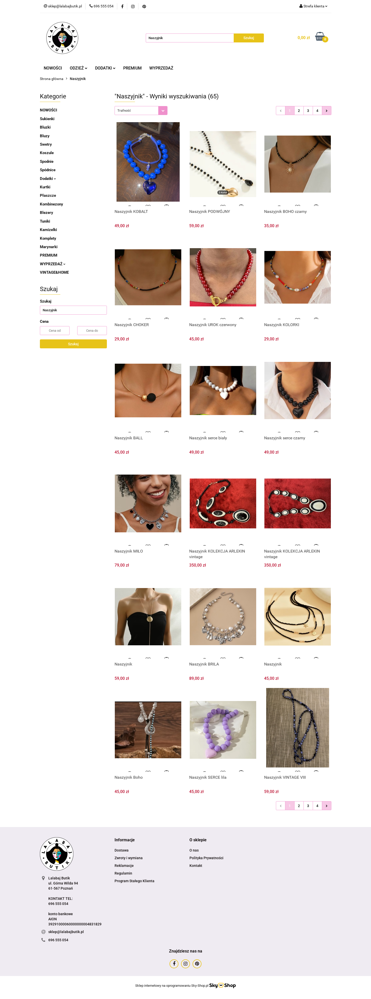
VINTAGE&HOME (54, 272)
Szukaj (73, 344)
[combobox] (141, 110)
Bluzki (45, 127)
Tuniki (45, 221)
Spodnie (46, 161)
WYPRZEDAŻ (161, 68)
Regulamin (123, 873)
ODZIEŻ (78, 68)
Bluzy (45, 136)
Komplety (48, 238)
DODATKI (105, 68)
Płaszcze (48, 195)
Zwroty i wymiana (129, 858)
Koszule (47, 153)
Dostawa (122, 850)
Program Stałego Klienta (134, 881)
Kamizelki (48, 229)
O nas (194, 850)
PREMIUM (132, 68)
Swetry (46, 144)
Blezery (46, 212)
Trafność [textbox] (124, 110)
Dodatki (48, 178)
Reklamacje (124, 866)
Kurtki (45, 187)
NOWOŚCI (53, 68)
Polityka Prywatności (206, 858)
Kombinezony (51, 204)
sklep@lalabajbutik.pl (66, 932)
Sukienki (47, 119)
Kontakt (195, 866)
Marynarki (49, 247)
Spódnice (47, 170)
